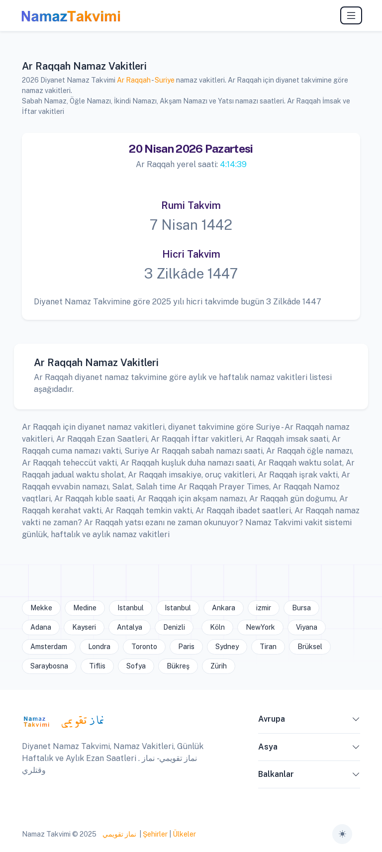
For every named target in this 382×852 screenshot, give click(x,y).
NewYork (260, 627)
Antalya (129, 627)
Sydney (227, 647)
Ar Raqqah (134, 80)
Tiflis (97, 666)
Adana (40, 627)
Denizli (174, 627)
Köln (217, 627)
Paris (186, 647)
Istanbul (130, 608)
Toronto (144, 647)
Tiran (268, 647)
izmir (263, 608)
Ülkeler (184, 834)
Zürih (218, 666)
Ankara (223, 608)
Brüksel (309, 647)
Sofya (136, 666)
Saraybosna (49, 666)
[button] (356, 721)
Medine (84, 608)
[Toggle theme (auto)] (342, 834)
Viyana (306, 627)
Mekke (41, 608)
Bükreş (178, 666)
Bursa (301, 608)
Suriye (165, 80)
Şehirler (155, 834)
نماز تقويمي (118, 834)
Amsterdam (48, 647)
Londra (99, 647)
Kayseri (84, 627)
